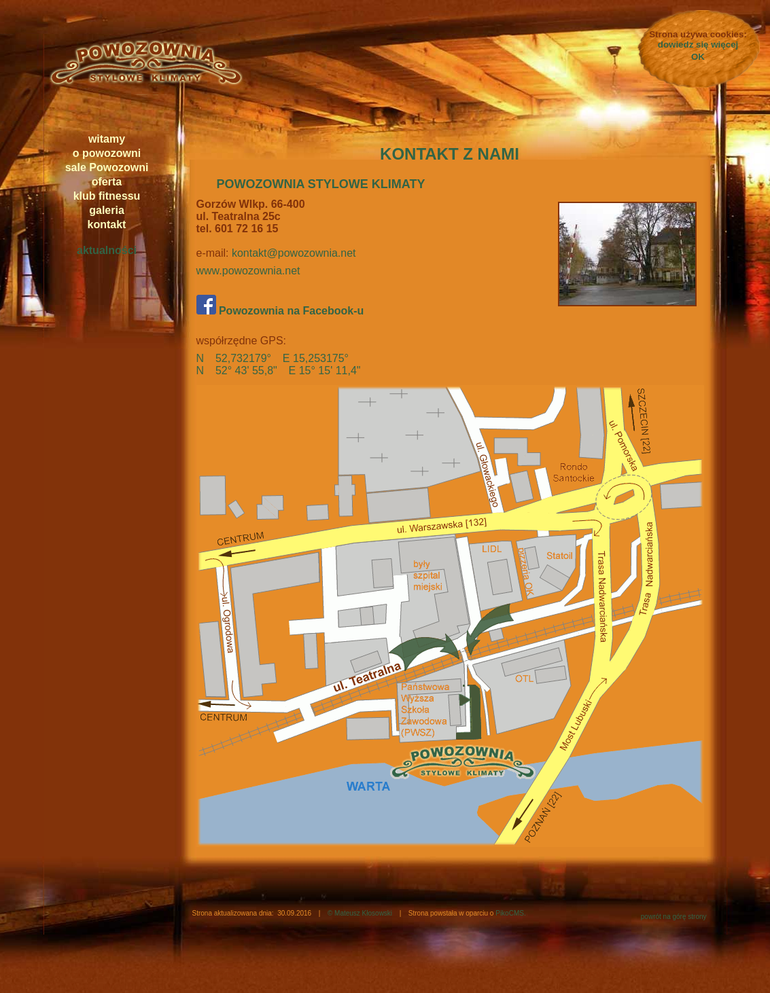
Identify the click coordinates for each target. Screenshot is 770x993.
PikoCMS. (510, 913)
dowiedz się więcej (698, 44)
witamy (106, 139)
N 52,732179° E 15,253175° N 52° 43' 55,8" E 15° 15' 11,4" (278, 364)
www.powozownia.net (248, 270)
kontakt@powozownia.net (294, 253)
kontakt (107, 224)
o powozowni (107, 153)
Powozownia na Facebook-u (280, 311)
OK (698, 57)
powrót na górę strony (674, 916)
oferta (107, 181)
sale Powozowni (107, 167)
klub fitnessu (107, 196)
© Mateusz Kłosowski (360, 913)
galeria (106, 210)
